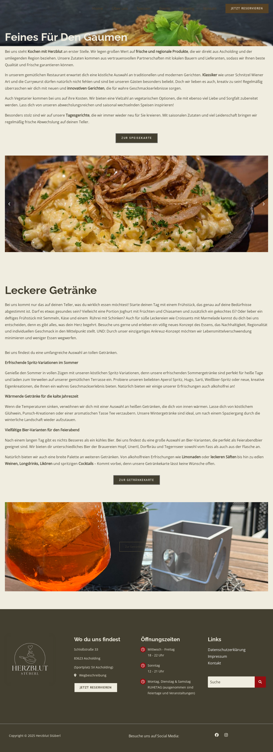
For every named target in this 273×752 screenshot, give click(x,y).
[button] (9, 204)
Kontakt (210, 8)
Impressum (217, 656)
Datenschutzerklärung (227, 649)
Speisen (148, 8)
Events (168, 8)
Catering (189, 8)
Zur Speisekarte (136, 204)
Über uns (126, 8)
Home (104, 8)
